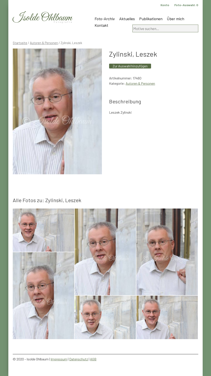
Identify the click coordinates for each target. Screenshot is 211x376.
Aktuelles (127, 18)
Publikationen (150, 18)
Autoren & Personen (44, 43)
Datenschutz (78, 359)
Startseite (20, 43)
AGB (93, 359)
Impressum (58, 359)
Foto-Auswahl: (186, 5)
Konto (165, 5)
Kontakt (101, 25)
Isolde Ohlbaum (42, 18)
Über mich (175, 18)
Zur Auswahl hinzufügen (130, 66)
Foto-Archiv (105, 18)
